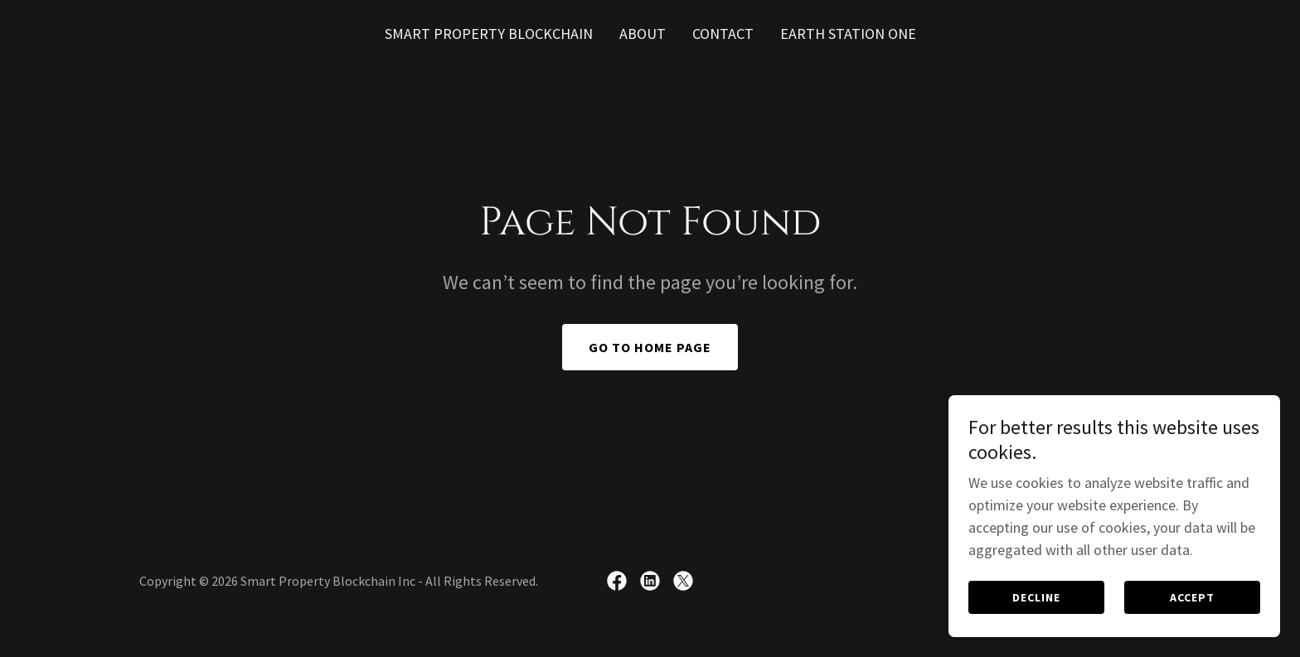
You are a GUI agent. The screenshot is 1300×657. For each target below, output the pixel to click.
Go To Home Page (650, 347)
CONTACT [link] (723, 33)
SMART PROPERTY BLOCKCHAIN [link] (489, 33)
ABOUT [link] (642, 33)
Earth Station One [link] (848, 33)
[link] (616, 580)
